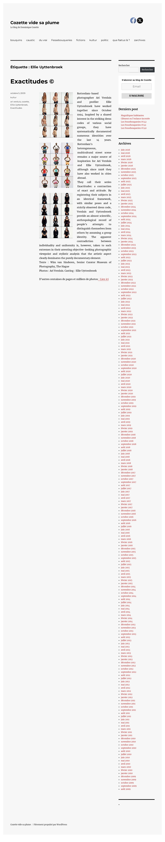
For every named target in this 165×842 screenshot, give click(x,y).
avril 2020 (125, 384)
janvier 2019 (127, 431)
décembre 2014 (128, 586)
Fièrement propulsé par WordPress (50, 824)
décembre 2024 (128, 207)
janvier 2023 (127, 279)
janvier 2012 (127, 697)
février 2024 (127, 238)
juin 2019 (125, 415)
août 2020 (125, 371)
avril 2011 (125, 726)
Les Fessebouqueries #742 (133, 122)
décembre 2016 (128, 510)
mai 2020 (125, 381)
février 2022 (127, 314)
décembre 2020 (128, 358)
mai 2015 (125, 571)
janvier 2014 (127, 621)
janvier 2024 (127, 241)
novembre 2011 (128, 703)
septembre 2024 (128, 216)
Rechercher (124, 65)
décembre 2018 (128, 434)
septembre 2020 (128, 368)
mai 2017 (125, 495)
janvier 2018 (127, 469)
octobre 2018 (127, 441)
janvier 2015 (127, 583)
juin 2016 (125, 529)
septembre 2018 (128, 444)
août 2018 (125, 447)
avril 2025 (125, 194)
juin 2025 (125, 188)
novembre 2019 (128, 400)
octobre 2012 (127, 669)
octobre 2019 (127, 403)
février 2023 (126, 276)
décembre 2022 (128, 283)
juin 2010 (125, 757)
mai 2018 (125, 457)
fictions (80, 40)
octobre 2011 (127, 707)
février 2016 (126, 542)
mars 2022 (126, 311)
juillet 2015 (126, 564)
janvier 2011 (126, 735)
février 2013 (126, 656)
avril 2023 (125, 270)
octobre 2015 (127, 555)
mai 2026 (125, 153)
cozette (25, 101)
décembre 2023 (128, 245)
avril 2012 (125, 688)
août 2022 (125, 295)
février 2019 (126, 428)
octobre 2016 (127, 517)
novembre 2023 (128, 248)
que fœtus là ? (121, 40)
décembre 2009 (128, 776)
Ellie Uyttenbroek (19, 105)
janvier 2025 (127, 203)
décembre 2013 (128, 624)
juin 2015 (125, 567)
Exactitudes (16, 108)
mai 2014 (125, 608)
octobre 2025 (127, 175)
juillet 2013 (126, 640)
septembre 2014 (128, 596)
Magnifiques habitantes (132, 115)
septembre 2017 (128, 482)
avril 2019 (125, 422)
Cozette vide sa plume (34, 22)
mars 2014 (126, 615)
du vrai (43, 40)
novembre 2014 (128, 590)
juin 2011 (125, 719)
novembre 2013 (128, 627)
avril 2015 (125, 574)
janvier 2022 (127, 317)
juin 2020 (125, 377)
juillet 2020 (126, 374)
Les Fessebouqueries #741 (133, 125)
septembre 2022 (128, 292)
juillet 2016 (126, 526)
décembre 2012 (128, 662)
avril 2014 (125, 612)
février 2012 (126, 694)
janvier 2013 (126, 659)
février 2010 (126, 770)
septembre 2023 (128, 254)
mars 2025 (126, 197)
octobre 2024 (127, 213)
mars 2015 (126, 577)
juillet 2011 (126, 716)
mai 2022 (125, 305)
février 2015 (126, 580)
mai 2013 (125, 646)
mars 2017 (126, 501)
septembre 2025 (128, 178)
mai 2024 (125, 229)
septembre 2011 (128, 710)
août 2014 (125, 599)
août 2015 (125, 561)
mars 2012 (126, 691)
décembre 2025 (128, 169)
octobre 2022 (127, 289)
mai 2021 (125, 343)
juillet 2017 (126, 488)
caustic (30, 40)
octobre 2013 (127, 631)
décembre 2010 (128, 738)
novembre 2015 (128, 552)
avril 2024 (125, 232)
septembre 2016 (128, 520)
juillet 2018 (126, 450)
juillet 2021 (126, 336)
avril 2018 (125, 460)
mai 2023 (125, 267)
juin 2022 (125, 302)
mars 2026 (126, 159)
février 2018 (126, 466)
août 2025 (125, 181)
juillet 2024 (126, 222)
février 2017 (126, 504)
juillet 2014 (126, 602)
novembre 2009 (128, 779)
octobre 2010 (127, 745)
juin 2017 (125, 491)
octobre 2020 (127, 365)
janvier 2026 (127, 165)
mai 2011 (125, 722)
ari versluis (15, 101)
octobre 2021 (127, 327)
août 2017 (125, 485)
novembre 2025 (128, 172)
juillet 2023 (126, 260)
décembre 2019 (128, 396)
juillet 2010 (126, 754)
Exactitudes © (32, 81)
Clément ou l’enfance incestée (135, 118)
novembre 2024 (128, 210)
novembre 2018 (128, 438)
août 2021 (125, 333)
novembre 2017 (128, 476)
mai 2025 (125, 191)
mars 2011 (126, 729)
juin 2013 (125, 643)
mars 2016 (126, 539)
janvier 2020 (127, 393)
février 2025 (127, 200)
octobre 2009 (127, 783)
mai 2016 (125, 533)
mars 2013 (126, 653)
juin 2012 (125, 681)
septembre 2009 (129, 786)
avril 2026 (126, 156)
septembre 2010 (128, 748)
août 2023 (125, 257)
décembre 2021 (128, 320)
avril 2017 (125, 498)
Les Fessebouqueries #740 (133, 128)
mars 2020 (126, 387)
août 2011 (125, 713)
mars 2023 (126, 273)
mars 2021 (126, 349)
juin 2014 (125, 605)
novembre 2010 (128, 741)
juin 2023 (125, 264)
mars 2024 (126, 235)
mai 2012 (125, 684)
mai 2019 (125, 419)
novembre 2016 (128, 514)
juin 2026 (125, 150)
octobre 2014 (127, 593)
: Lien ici (103, 279)
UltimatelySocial (107, 839)
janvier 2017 (127, 507)
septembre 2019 (128, 406)
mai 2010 (125, 760)
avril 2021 (125, 346)
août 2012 (125, 675)
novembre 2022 (128, 286)
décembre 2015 (128, 548)
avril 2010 (125, 764)
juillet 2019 (126, 412)
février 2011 (126, 732)
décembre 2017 (128, 472)
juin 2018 (125, 453)
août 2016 (125, 523)
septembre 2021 (128, 330)
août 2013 (125, 637)
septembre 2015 (128, 558)
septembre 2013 (128, 634)
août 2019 (125, 409)
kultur (93, 40)
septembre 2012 (128, 672)
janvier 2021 (127, 355)
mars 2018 (126, 463)
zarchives (139, 40)
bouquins (16, 40)
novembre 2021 (128, 324)
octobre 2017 (127, 479)
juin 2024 (125, 226)
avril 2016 (125, 536)
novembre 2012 (128, 665)
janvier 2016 (127, 545)
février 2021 (126, 352)
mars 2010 (126, 767)
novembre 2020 (128, 362)
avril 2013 (125, 650)
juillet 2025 (126, 184)
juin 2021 (125, 339)
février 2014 (126, 618)
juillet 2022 (126, 298)
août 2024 (125, 219)
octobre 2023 (127, 251)
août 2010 (125, 751)
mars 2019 (126, 425)
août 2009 (126, 789)
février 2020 (127, 390)
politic (104, 40)
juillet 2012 (126, 678)
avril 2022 (125, 308)
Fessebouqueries (61, 40)
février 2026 (127, 162)
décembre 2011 (128, 700)
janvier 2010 (127, 773)
